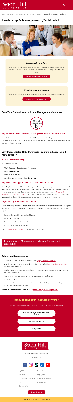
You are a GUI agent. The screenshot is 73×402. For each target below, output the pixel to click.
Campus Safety (23, 386)
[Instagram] (31, 365)
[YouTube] (48, 365)
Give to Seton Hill (36, 392)
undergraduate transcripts (57, 264)
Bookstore (22, 375)
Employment (41, 375)
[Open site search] (64, 5)
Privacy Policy (41, 382)
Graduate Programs (36, 14)
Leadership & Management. (45, 289)
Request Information (36, 321)
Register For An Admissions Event (36, 99)
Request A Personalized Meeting (36, 77)
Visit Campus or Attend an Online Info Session (36, 313)
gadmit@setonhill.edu (15, 229)
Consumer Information (44, 378)
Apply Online (36, 328)
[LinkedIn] (42, 365)
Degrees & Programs (22, 14)
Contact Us (40, 371)
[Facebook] (25, 365)
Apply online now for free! (46, 261)
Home (3, 14)
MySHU (21, 371)
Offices (21, 382)
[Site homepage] (15, 5)
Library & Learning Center (27, 378)
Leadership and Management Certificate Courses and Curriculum (32, 242)
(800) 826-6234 (36, 357)
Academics (10, 14)
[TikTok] (36, 365)
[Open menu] (69, 5)
